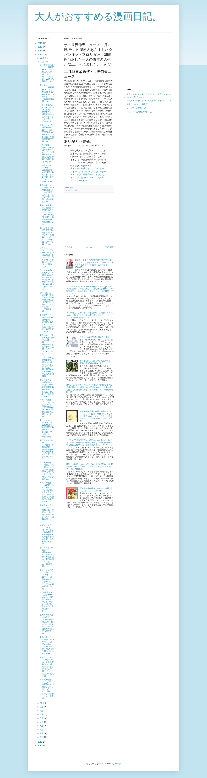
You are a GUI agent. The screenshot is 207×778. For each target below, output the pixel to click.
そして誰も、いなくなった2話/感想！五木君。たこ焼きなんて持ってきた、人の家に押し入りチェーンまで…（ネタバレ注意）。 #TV (89, 315)
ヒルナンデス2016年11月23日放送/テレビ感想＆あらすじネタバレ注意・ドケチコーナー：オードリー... (47, 173)
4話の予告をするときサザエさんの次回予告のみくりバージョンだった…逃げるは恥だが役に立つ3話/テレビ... (47, 601)
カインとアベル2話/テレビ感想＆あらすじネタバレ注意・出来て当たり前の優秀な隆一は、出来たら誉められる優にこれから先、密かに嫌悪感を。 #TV (89, 442)
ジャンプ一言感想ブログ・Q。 (139, 112)
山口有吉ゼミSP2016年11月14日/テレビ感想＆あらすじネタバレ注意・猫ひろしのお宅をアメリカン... (47, 323)
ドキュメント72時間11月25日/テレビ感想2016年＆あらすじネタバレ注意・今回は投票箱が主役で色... (47, 133)
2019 (40, 43)
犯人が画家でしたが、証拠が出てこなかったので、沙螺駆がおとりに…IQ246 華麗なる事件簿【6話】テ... (47, 153)
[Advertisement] (91, 219)
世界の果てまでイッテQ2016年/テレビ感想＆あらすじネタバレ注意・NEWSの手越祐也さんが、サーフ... (47, 645)
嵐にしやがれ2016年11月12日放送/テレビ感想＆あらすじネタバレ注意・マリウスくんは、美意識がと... (47, 428)
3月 (42, 730)
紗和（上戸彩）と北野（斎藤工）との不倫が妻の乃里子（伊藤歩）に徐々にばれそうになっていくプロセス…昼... (47, 302)
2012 (40, 746)
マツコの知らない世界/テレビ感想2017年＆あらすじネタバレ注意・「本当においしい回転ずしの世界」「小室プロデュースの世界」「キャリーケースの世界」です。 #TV (90, 290)
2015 (40, 742)
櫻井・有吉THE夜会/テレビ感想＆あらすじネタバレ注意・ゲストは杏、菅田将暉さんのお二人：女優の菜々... (47, 557)
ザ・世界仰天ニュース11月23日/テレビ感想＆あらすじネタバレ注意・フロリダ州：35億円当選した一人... (47, 73)
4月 (42, 726)
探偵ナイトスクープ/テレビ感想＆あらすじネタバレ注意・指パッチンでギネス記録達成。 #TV (47, 513)
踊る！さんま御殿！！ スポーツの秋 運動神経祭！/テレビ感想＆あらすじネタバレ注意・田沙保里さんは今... (47, 449)
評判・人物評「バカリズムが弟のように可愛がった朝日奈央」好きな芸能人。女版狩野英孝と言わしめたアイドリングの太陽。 (89, 466)
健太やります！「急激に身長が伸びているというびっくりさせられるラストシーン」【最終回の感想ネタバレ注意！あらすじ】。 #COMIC (94, 263)
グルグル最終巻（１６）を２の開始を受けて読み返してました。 (96, 489)
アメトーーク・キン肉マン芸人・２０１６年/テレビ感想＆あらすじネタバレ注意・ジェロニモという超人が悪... (47, 666)
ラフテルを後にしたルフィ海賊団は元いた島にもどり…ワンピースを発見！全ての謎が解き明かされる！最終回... (47, 279)
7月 (42, 714)
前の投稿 (109, 247)
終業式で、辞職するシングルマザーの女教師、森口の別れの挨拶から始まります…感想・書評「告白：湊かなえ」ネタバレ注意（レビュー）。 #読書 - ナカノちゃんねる (88, 174)
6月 (42, 718)
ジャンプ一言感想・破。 (137, 108)
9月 (42, 707)
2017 (40, 51)
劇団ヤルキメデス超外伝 (137, 104)
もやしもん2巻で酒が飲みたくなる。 (96, 337)
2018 (40, 47)
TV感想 (74, 190)
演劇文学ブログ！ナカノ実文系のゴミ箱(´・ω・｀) (148, 100)
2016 (40, 54)
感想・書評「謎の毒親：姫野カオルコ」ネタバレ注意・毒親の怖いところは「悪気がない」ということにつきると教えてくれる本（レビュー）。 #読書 (96, 416)
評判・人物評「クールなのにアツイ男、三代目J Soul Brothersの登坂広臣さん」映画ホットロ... (47, 408)
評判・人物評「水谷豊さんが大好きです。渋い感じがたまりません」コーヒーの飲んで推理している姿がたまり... (47, 492)
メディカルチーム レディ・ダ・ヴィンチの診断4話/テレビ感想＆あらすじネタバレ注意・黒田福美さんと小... (47, 534)
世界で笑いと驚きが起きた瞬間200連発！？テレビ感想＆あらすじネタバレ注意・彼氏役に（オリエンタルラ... (47, 344)
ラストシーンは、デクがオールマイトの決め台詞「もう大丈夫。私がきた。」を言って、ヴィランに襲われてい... (47, 257)
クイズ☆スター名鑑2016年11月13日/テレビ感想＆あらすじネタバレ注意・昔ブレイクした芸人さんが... (47, 388)
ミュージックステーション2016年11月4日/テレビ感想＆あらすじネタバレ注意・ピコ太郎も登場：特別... (47, 579)
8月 (42, 711)
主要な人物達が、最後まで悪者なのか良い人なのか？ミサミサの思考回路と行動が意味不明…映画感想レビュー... (47, 214)
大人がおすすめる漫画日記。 (98, 16)
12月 (42, 58)
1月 (42, 737)
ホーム (89, 247)
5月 (42, 722)
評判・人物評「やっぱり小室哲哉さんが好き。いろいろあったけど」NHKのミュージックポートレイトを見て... (47, 689)
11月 (42, 61)
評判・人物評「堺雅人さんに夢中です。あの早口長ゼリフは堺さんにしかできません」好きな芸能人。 (47, 470)
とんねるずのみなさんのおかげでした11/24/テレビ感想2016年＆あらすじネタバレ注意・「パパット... (47, 113)
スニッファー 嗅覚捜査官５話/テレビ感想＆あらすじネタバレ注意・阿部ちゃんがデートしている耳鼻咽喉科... (47, 366)
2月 (42, 733)
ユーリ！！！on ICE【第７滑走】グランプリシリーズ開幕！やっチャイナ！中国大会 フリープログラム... (47, 236)
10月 (42, 703)
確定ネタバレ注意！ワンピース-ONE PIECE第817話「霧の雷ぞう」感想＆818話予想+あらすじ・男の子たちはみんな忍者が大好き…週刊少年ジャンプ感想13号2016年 (89, 388)
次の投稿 (68, 247)
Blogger (118, 764)
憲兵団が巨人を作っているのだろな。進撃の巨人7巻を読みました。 (96, 362)
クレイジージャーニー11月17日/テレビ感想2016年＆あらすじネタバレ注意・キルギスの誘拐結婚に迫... (47, 93)
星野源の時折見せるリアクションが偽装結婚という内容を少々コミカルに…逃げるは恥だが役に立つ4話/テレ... (47, 624)
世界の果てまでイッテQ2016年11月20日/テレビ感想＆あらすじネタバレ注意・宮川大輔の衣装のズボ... (47, 193)
